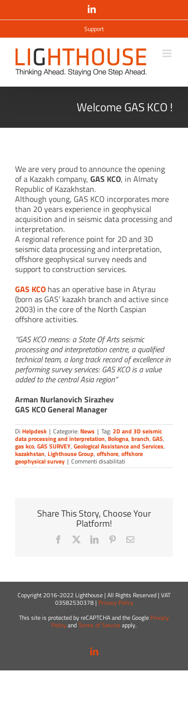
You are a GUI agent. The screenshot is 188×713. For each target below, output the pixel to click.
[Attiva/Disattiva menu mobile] (167, 53)
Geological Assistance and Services (118, 446)
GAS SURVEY (54, 446)
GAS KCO (30, 289)
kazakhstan (30, 453)
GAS (157, 438)
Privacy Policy (115, 602)
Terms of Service (99, 625)
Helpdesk (34, 431)
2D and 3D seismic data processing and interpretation (88, 434)
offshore (107, 453)
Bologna (118, 438)
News (87, 431)
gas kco (24, 446)
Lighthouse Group (71, 453)
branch (140, 438)
